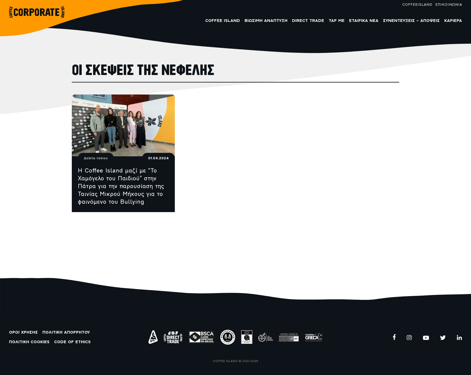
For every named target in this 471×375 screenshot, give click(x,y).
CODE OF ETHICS (72, 342)
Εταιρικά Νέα (363, 21)
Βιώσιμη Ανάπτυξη (266, 21)
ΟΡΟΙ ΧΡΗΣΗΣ (23, 332)
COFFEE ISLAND (222, 21)
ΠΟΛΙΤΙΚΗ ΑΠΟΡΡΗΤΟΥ (66, 332)
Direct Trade (308, 21)
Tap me (337, 21)
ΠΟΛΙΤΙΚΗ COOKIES (29, 342)
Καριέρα (453, 21)
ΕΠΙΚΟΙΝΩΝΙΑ (448, 5)
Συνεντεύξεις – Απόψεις (411, 21)
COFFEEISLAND (417, 5)
